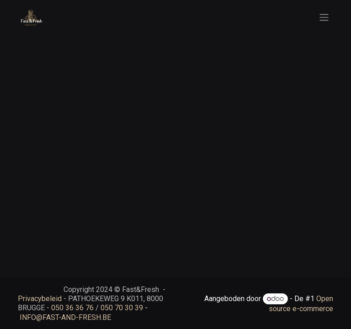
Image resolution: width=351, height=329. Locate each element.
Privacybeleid (40, 298)
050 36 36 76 (72, 307)
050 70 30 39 (122, 307)
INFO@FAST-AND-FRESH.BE (65, 317)
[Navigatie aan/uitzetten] (324, 17)
